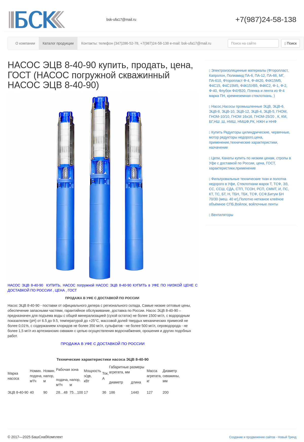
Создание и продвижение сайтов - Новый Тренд (262, 437)
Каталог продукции (58, 43)
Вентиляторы (221, 215)
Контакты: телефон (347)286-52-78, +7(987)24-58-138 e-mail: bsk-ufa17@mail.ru (146, 43)
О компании (25, 43)
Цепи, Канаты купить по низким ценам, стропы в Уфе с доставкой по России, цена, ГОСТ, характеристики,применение (250, 163)
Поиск (290, 43)
